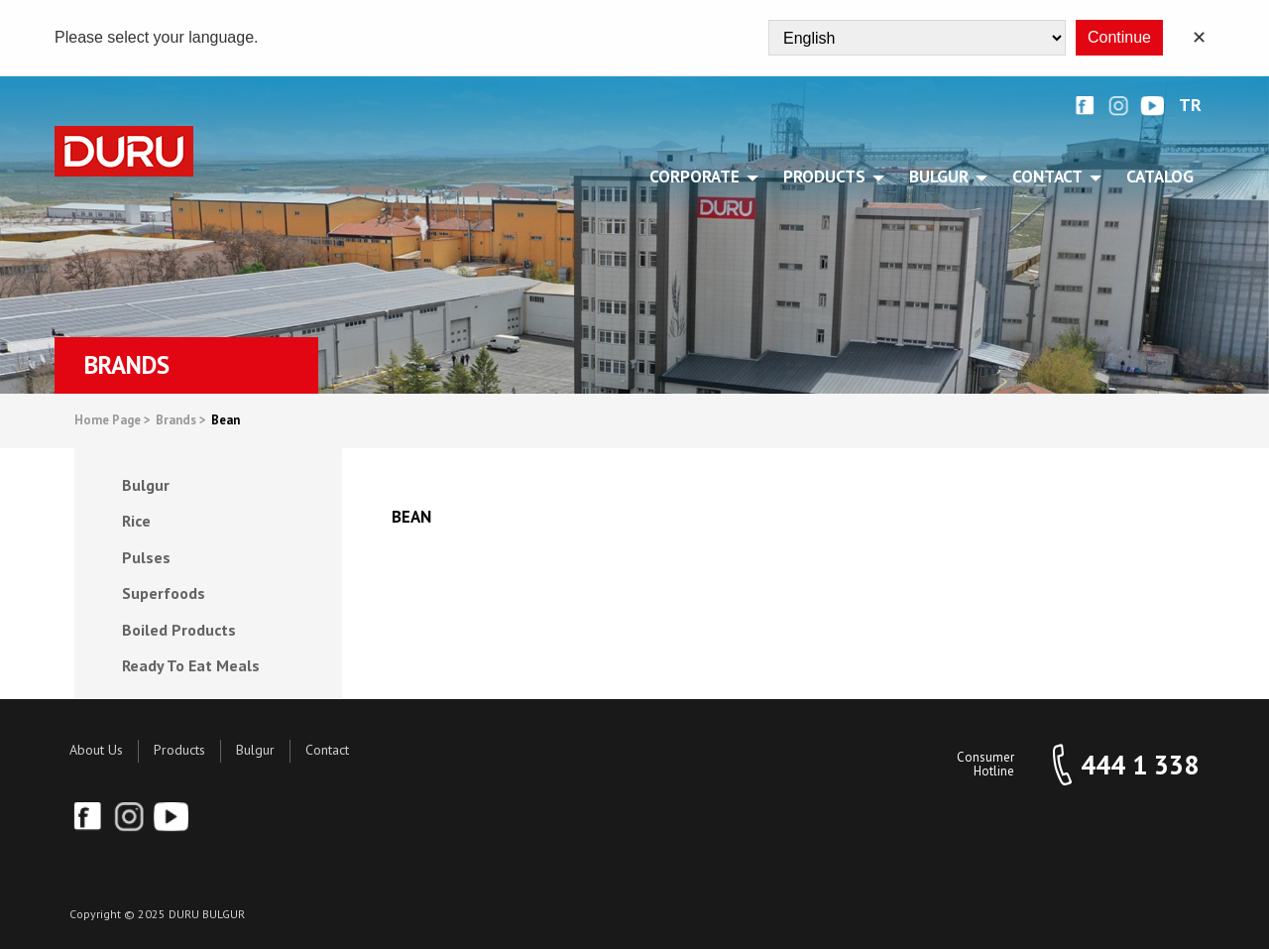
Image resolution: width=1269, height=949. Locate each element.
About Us (96, 750)
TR (1190, 105)
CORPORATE (698, 176)
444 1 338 (1140, 765)
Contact (327, 750)
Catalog (1160, 176)
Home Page (112, 421)
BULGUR (942, 176)
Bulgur (255, 750)
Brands (181, 421)
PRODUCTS (827, 176)
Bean (225, 421)
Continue (1119, 37)
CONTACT (1051, 176)
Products (179, 750)
